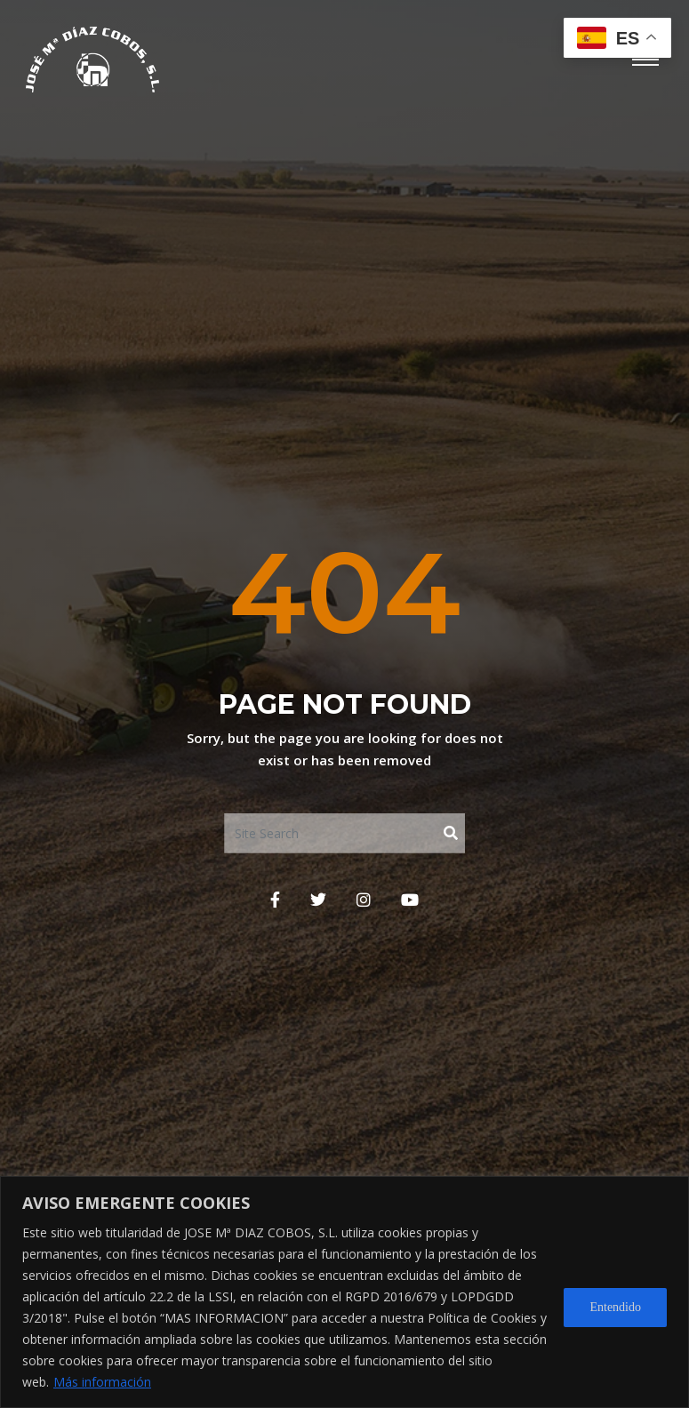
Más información (102, 1381)
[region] (344, 1292)
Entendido (615, 1307)
